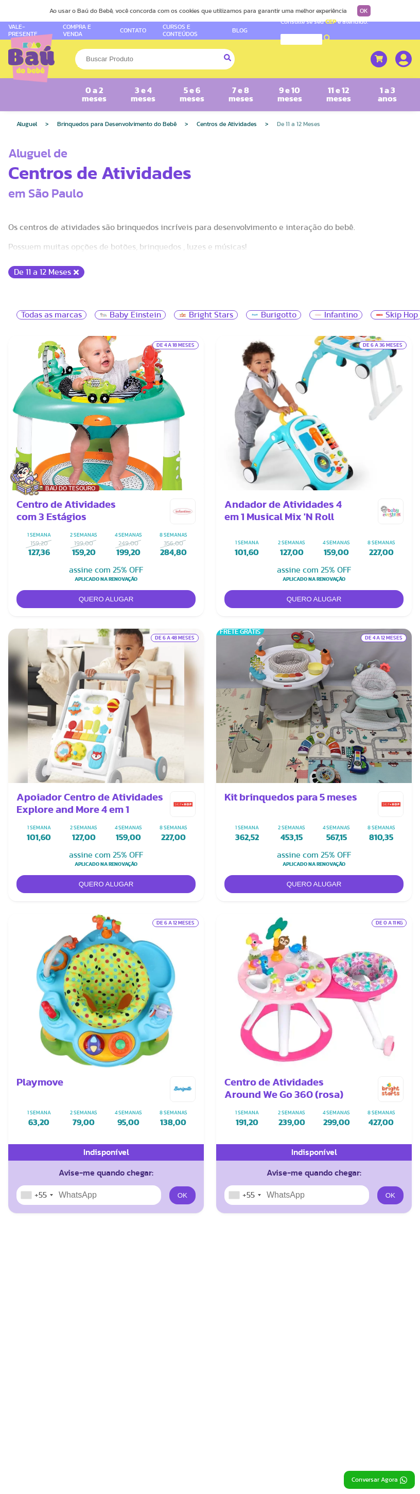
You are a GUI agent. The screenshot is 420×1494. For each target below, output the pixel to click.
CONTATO (133, 30)
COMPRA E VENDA (77, 30)
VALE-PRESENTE (23, 30)
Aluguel (26, 124)
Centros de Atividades (227, 124)
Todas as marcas (51, 315)
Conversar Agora (379, 1480)
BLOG (240, 30)
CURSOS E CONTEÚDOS (180, 30)
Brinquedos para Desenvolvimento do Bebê (117, 124)
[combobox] (36, 1195)
